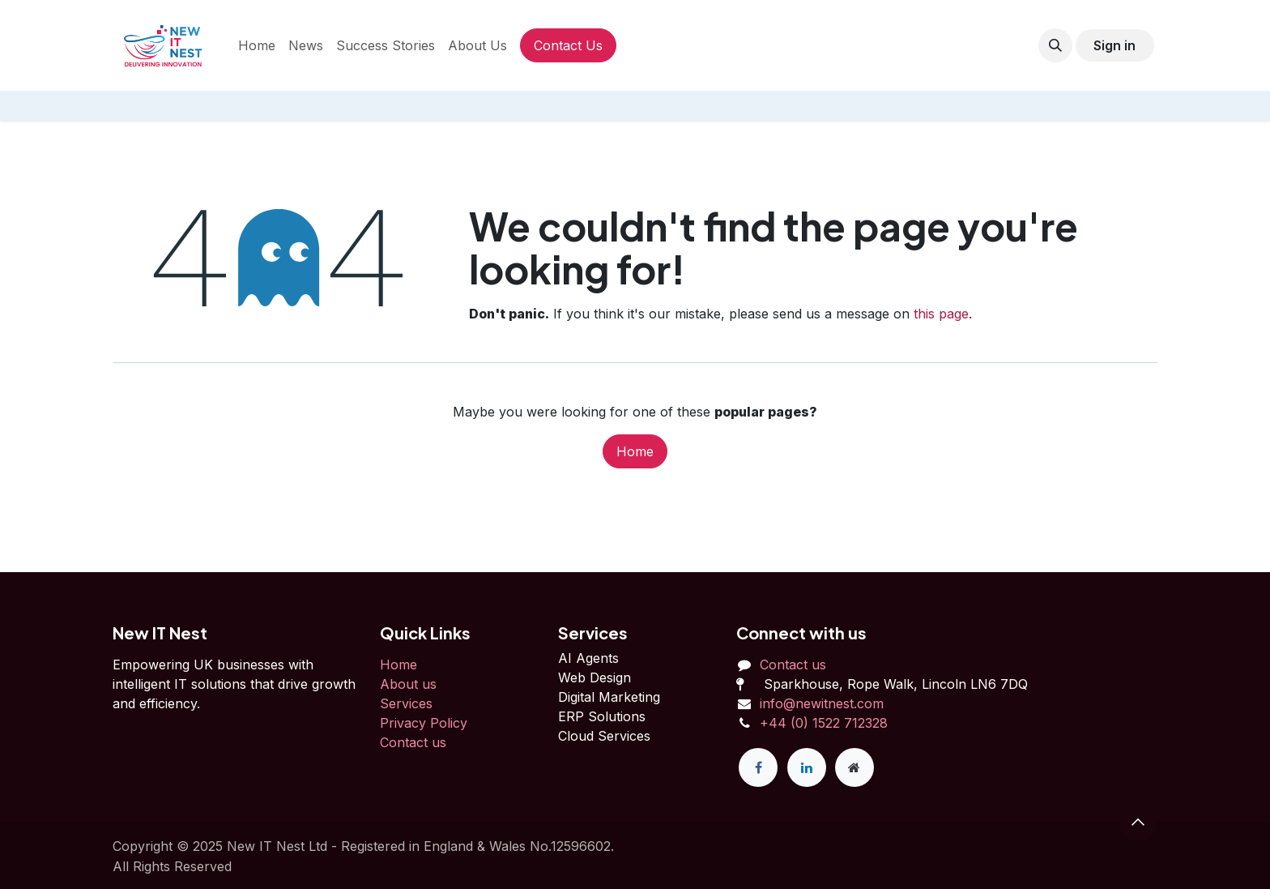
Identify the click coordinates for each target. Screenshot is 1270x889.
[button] (1055, 45)
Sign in (1114, 45)
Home (635, 451)
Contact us (413, 742)
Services (406, 703)
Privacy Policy (423, 723)
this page (941, 314)
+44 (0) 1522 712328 (824, 723)
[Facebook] (758, 767)
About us (408, 684)
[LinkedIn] (806, 767)
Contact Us (568, 45)
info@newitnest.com (822, 703)
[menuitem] (257, 45)
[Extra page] (854, 767)
